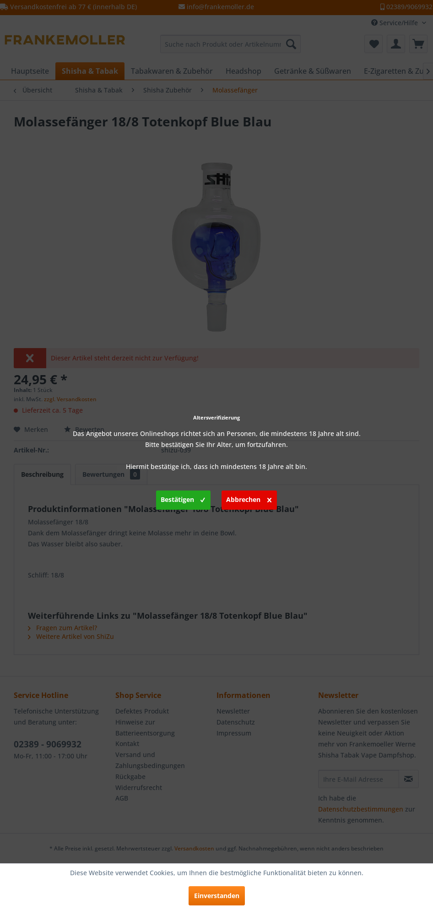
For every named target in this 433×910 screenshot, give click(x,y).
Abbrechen (248, 498)
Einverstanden (216, 895)
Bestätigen (183, 498)
